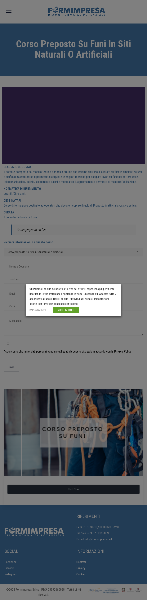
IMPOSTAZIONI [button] (37, 310)
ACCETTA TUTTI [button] (66, 310)
